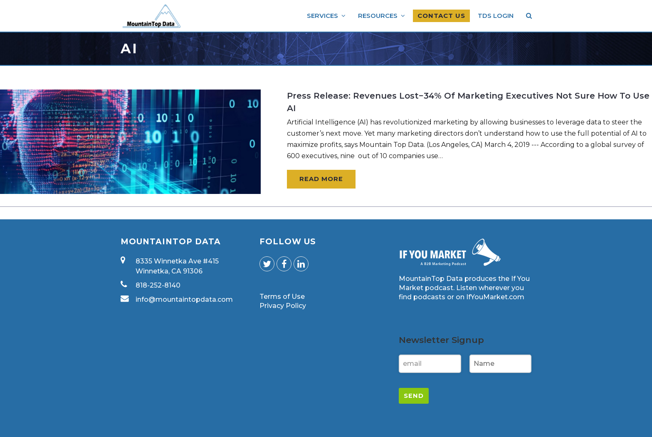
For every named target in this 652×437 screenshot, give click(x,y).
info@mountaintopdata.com (184, 299)
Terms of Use (282, 296)
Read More (321, 179)
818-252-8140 (158, 285)
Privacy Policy (282, 306)
